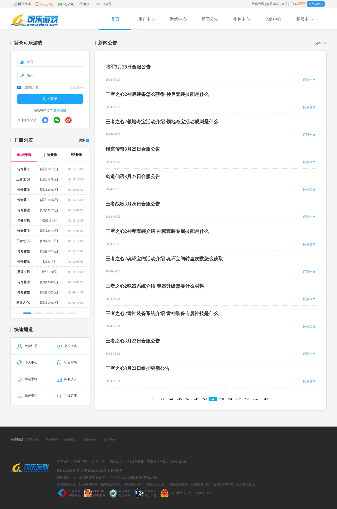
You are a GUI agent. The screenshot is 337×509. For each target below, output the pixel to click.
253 (246, 399)
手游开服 (50, 155)
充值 (284, 4)
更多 (82, 140)
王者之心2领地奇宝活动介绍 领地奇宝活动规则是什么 (162, 121)
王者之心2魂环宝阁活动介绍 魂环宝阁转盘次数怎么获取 (164, 258)
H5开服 (76, 155)
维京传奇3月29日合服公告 (133, 149)
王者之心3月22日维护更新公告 (138, 368)
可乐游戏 (32, 440)
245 (179, 399)
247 (196, 399)
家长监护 (80, 461)
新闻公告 (209, 19)
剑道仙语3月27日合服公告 (133, 176)
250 (221, 399)
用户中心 (146, 19)
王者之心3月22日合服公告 (133, 341)
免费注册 (27, 346)
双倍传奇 (90, 440)
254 (255, 399)
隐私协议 (116, 461)
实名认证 (67, 379)
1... (154, 399)
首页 (115, 19)
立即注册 (59, 110)
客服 (86, 4)
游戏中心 (178, 19)
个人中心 (27, 362)
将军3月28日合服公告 (128, 67)
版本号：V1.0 (107, 477)
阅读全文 (309, 80)
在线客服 (67, 395)
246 (187, 399)
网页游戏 (22, 4)
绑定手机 (27, 379)
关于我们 (63, 461)
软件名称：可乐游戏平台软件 (77, 477)
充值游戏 (67, 346)
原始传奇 (109, 440)
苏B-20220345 (66, 470)
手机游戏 (44, 4)
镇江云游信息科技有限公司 (137, 477)
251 (229, 399)
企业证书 (116, 470)
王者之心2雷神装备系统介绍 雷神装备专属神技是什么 (162, 313)
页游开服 (24, 155)
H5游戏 (66, 4)
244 (170, 399)
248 (204, 399)
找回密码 (67, 362)
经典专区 (258, 4)
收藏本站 (272, 4)
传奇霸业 (52, 440)
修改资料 (27, 395)
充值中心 (273, 19)
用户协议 (98, 461)
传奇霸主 (71, 440)
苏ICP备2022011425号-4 (92, 470)
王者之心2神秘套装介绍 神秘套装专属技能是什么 (157, 231)
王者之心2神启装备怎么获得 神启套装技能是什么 (157, 94)
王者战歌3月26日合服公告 (133, 204)
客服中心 (304, 19)
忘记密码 (76, 87)
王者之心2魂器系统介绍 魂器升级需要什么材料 (155, 286)
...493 (265, 399)
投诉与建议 (136, 461)
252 (238, 399)
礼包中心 (241, 19)
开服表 (294, 4)
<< (162, 399)
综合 (318, 44)
